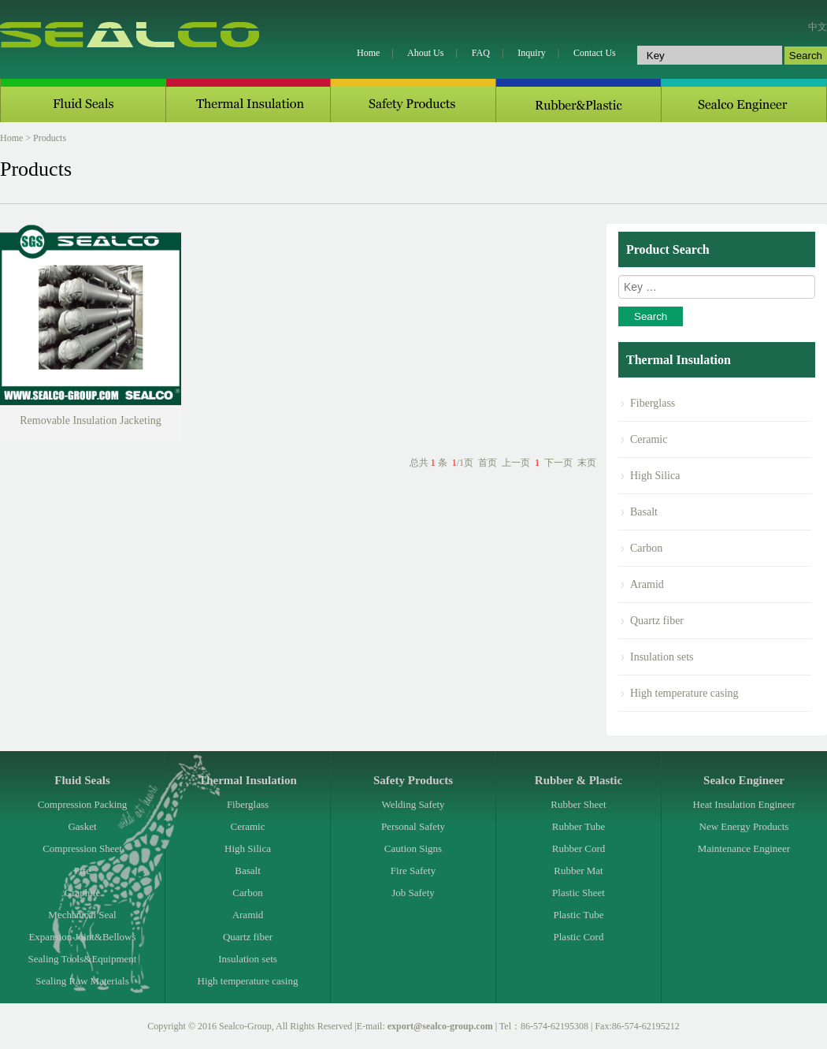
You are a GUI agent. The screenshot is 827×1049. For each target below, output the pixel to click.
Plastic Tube (579, 915)
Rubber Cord (579, 848)
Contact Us (594, 52)
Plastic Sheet (578, 892)
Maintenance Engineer (744, 848)
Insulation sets (662, 657)
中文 (817, 26)
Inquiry (531, 52)
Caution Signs (413, 848)
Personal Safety (413, 826)
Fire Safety (413, 870)
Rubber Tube (579, 826)
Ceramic (648, 439)
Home (368, 52)
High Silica (655, 476)
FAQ (481, 52)
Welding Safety (412, 804)
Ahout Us (425, 52)
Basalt (644, 512)
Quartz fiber (657, 621)
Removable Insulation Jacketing (90, 420)
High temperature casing (684, 693)
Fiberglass (652, 403)
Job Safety (413, 892)
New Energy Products (744, 826)
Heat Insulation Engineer (744, 804)
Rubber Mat (578, 870)
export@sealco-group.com (440, 1026)
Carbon (646, 548)
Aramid (647, 584)
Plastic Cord (579, 937)
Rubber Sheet (578, 804)
